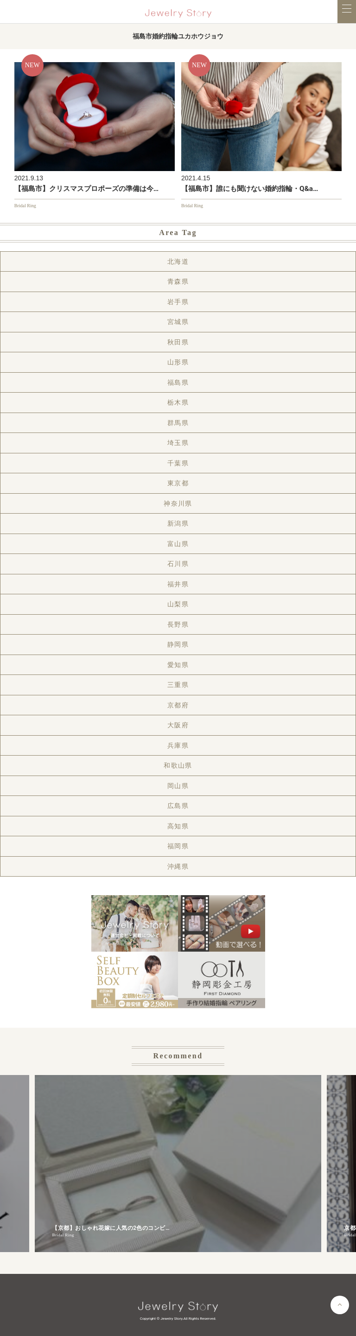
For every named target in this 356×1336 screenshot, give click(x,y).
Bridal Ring (25, 205)
